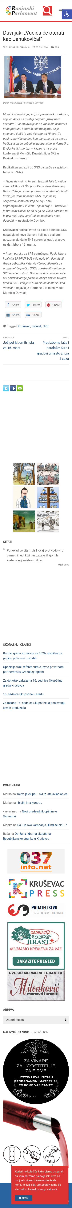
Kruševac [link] (24, 326)
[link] (67, 14)
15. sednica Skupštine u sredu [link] (23, 694)
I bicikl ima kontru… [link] (29, 803)
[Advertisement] (36, 430)
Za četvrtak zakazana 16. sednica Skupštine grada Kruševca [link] (32, 683)
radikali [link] (37, 326)
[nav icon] (61, 11)
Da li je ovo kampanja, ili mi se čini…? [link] (42, 825)
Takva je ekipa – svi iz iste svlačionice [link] (42, 794)
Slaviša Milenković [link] (16, 47)
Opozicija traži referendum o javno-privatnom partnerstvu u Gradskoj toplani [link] (33, 669)
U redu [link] (23, 1197)
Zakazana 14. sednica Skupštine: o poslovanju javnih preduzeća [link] (34, 705)
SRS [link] (55, 47)
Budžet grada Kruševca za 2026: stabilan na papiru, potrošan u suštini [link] (32, 656)
